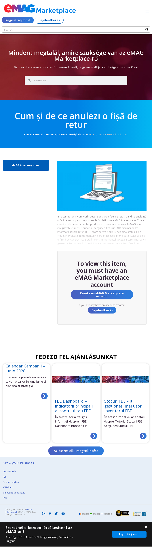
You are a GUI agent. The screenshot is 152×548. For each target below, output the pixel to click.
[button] (147, 11)
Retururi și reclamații (45, 134)
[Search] (147, 29)
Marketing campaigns (14, 494)
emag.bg (96, 515)
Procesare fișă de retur (74, 134)
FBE (4, 478)
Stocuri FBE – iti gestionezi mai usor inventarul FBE (123, 405)
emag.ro (85, 515)
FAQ (5, 499)
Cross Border (10, 472)
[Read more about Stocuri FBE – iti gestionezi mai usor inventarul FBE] (143, 436)
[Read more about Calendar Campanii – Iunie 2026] (44, 396)
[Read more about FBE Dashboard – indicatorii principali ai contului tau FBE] (93, 436)
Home (27, 134)
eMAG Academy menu (26, 165)
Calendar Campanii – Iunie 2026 (25, 368)
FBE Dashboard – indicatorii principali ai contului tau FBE (74, 405)
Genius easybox (11, 483)
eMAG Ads (8, 488)
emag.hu (108, 515)
